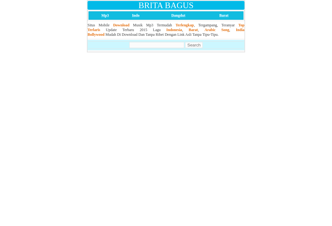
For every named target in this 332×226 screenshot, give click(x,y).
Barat (223, 15)
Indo (135, 15)
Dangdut (178, 15)
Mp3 (105, 15)
